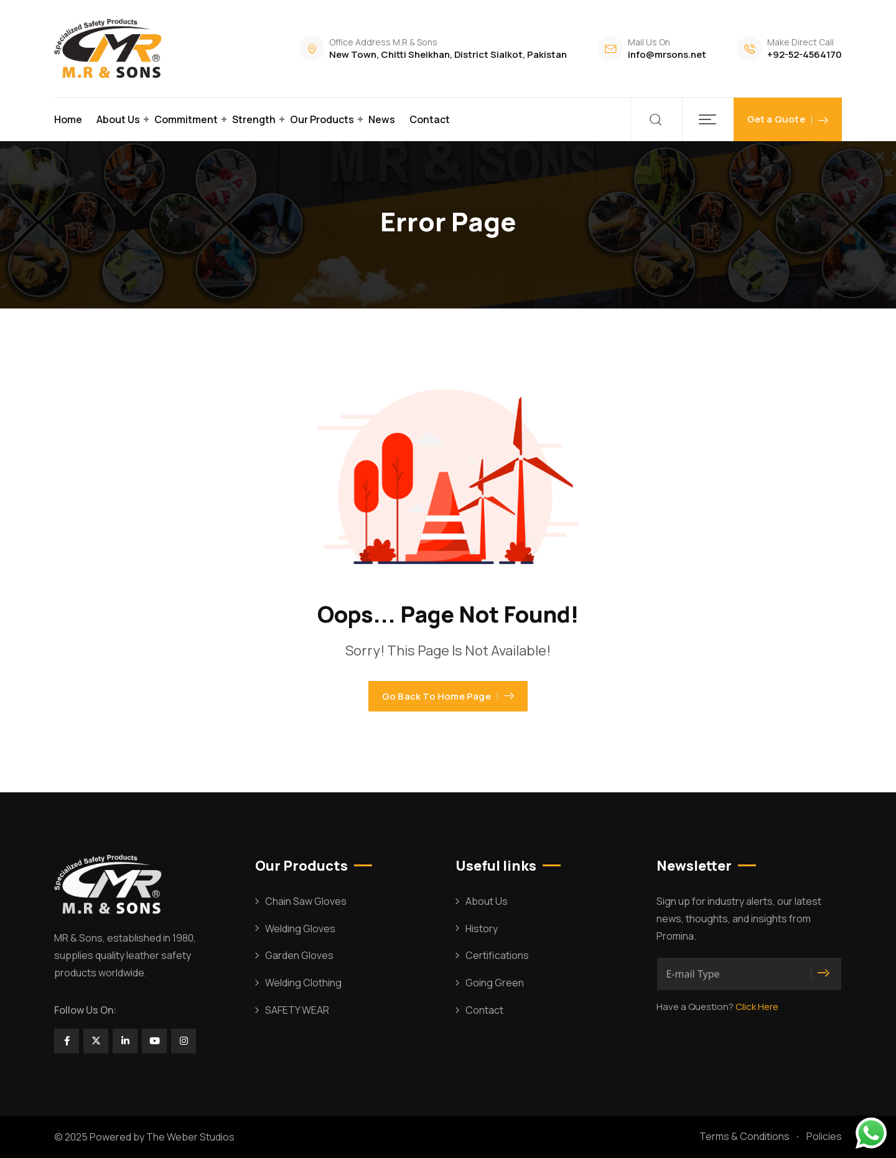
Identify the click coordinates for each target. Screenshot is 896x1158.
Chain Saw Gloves (306, 901)
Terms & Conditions (744, 1136)
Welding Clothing (303, 982)
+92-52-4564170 (804, 54)
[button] (708, 119)
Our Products (322, 119)
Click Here (756, 1006)
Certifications (497, 955)
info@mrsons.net (667, 54)
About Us (118, 119)
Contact (429, 119)
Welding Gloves (300, 928)
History (481, 928)
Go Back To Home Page (448, 696)
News (381, 119)
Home (68, 119)
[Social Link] (66, 1041)
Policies (824, 1136)
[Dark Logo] (110, 48)
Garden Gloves (299, 955)
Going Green (494, 982)
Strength (254, 119)
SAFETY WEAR (297, 1010)
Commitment (186, 119)
